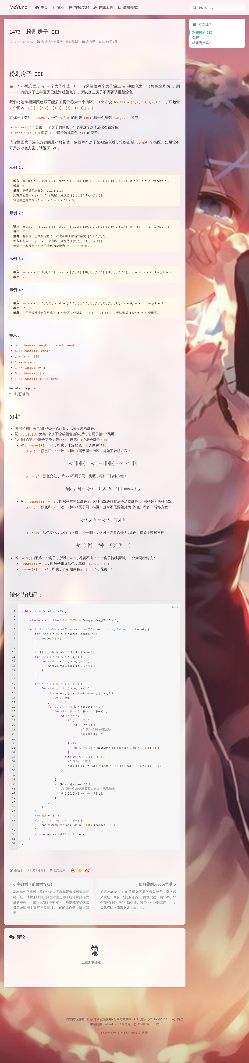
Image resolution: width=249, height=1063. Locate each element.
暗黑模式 (127, 7)
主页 (41, 7)
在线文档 (78, 7)
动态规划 (72, 41)
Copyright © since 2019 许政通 (124, 1033)
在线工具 (103, 7)
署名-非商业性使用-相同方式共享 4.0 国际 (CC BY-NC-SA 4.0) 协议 (134, 1019)
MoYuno (18, 7)
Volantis (110, 1024)
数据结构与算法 (52, 41)
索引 (58, 7)
